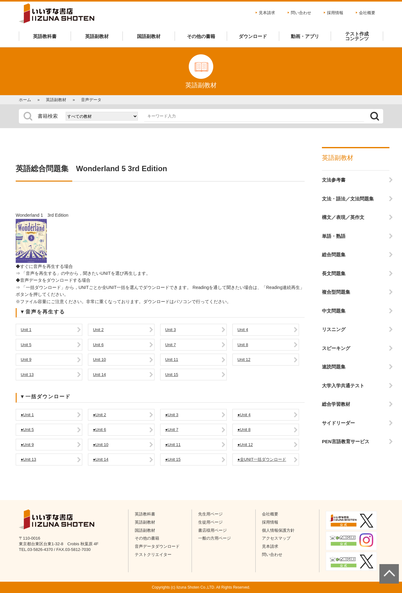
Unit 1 (26, 329)
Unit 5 (26, 344)
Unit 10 (99, 359)
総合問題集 (333, 254)
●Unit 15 (173, 459)
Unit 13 (27, 374)
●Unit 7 (171, 429)
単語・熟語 (333, 236)
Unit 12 (243, 359)
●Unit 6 (99, 429)
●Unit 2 (99, 414)
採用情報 (335, 12)
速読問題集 (333, 366)
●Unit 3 (171, 414)
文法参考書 (333, 179)
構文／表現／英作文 (343, 217)
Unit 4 (242, 329)
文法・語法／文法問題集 (348, 198)
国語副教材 (148, 36)
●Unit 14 (100, 459)
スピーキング (336, 348)
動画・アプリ (305, 36)
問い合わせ (301, 12)
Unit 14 (99, 374)
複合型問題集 (336, 292)
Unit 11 (171, 359)
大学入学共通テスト (343, 385)
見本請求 (267, 12)
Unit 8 (242, 344)
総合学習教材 (336, 404)
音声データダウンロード (157, 546)
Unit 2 (98, 329)
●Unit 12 (245, 444)
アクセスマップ (276, 538)
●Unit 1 (27, 414)
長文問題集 (333, 273)
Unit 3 (170, 329)
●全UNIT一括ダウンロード (261, 459)
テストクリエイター (153, 554)
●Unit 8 (244, 429)
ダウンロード (253, 36)
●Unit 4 (244, 414)
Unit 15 (171, 374)
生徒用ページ (210, 522)
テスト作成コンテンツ (357, 36)
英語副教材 (97, 36)
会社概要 (367, 12)
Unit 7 (170, 344)
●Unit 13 (28, 459)
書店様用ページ (212, 530)
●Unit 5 (27, 429)
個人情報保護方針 (278, 530)
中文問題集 (333, 310)
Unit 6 (98, 344)
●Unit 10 (100, 444)
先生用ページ (210, 514)
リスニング (333, 329)
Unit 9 (26, 359)
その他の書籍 (201, 36)
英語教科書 (45, 36)
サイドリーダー (338, 423)
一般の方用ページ (214, 538)
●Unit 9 (27, 444)
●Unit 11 (173, 444)
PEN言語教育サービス (345, 441)
